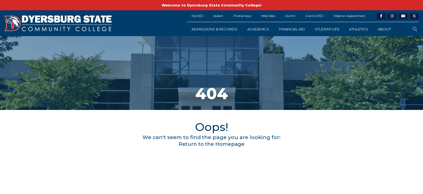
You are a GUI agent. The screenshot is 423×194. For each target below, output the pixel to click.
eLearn (218, 16)
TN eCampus (242, 16)
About (384, 29)
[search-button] (415, 29)
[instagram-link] (392, 16)
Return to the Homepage (212, 144)
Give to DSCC (314, 16)
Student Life (327, 29)
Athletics (358, 29)
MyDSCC (198, 16)
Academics (258, 29)
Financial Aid (292, 29)
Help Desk (268, 16)
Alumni (290, 16)
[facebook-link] (381, 16)
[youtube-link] (403, 16)
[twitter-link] (414, 16)
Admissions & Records (214, 29)
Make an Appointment (349, 16)
